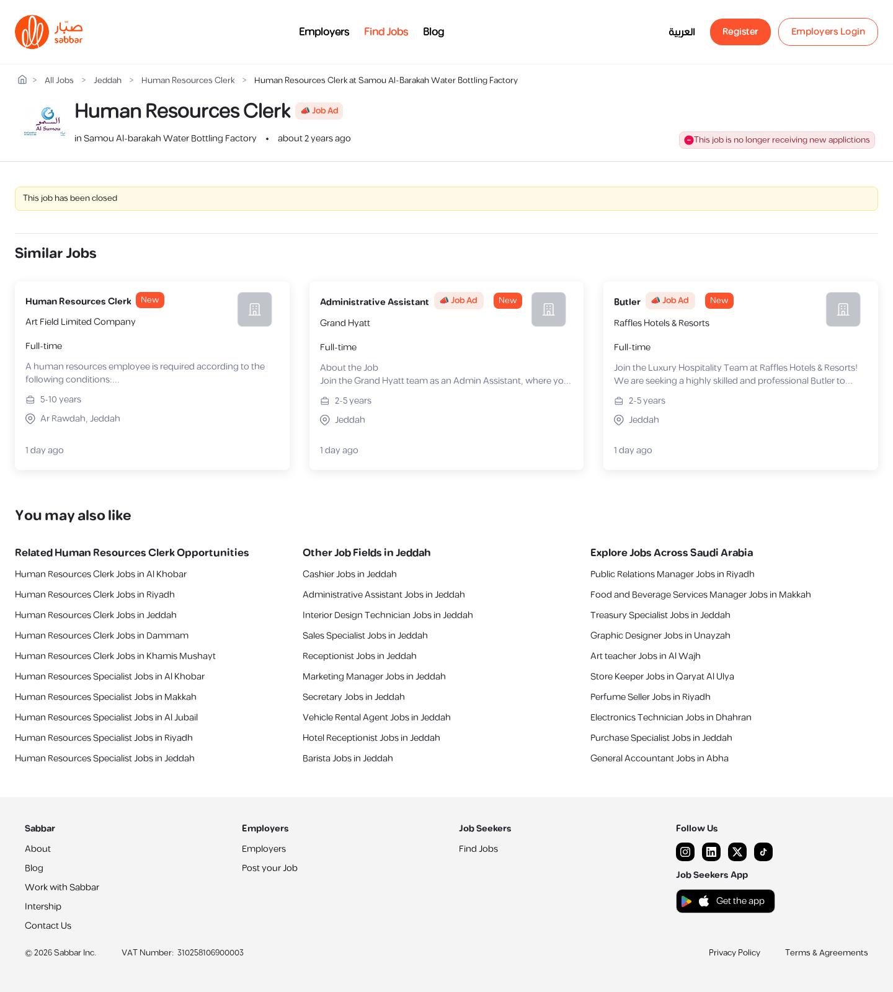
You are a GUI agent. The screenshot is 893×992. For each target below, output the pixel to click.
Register (740, 32)
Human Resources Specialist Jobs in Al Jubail (106, 718)
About (38, 849)
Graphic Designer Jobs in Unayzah (660, 636)
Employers (324, 32)
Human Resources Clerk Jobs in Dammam (102, 636)
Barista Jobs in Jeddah (348, 758)
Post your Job (270, 868)
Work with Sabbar (62, 887)
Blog (433, 32)
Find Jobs (386, 32)
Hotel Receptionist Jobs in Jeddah (371, 738)
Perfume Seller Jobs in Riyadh (650, 697)
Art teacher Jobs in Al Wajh (645, 656)
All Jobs (59, 80)
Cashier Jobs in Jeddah (350, 574)
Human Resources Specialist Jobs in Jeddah (105, 758)
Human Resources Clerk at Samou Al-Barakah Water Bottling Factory (386, 80)
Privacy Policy (734, 953)
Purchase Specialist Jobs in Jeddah (661, 738)
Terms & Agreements (826, 953)
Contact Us (48, 925)
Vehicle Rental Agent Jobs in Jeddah (377, 718)
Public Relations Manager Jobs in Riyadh (672, 574)
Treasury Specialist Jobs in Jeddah (660, 615)
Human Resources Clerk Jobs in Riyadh (95, 595)
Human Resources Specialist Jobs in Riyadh (104, 738)
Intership (43, 906)
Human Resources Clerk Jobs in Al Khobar (101, 574)
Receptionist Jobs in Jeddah (360, 656)
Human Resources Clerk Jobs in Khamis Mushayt (115, 656)
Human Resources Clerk (187, 80)
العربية (682, 32)
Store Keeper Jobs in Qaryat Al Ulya (662, 677)
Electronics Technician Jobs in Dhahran (671, 718)
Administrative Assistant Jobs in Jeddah (384, 595)
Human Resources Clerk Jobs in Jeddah (96, 615)
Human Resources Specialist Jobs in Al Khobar (110, 677)
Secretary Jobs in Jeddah (354, 697)
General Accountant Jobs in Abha (659, 758)
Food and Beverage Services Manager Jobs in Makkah (700, 595)
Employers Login (828, 32)
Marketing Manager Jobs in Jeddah (374, 677)
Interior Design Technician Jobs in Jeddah (388, 615)
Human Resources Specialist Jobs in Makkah (106, 697)
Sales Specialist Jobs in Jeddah (365, 636)
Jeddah (108, 80)
